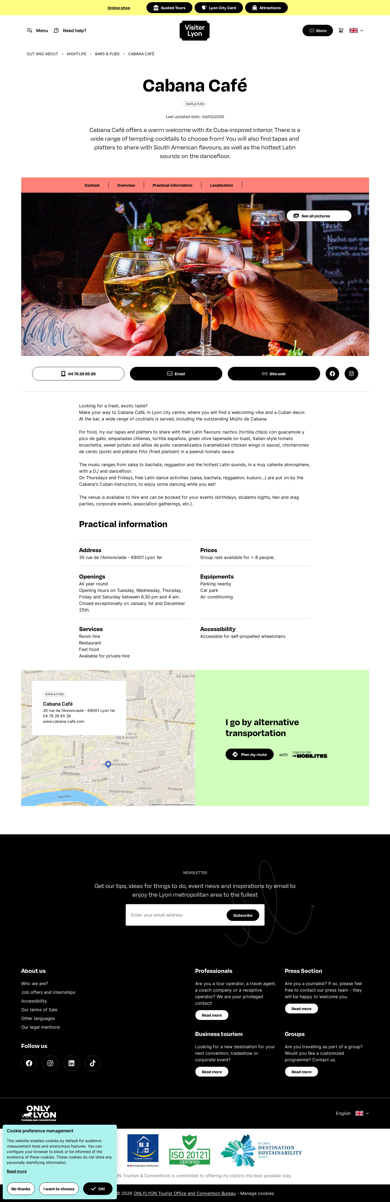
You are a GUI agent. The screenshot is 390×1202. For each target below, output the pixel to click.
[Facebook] (29, 1063)
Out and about (42, 53)
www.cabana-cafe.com (63, 721)
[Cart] (341, 30)
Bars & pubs (107, 53)
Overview (126, 185)
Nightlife (76, 53)
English (352, 1113)
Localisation (221, 185)
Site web (274, 373)
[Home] (195, 31)
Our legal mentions (40, 1027)
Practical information (172, 185)
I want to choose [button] (58, 1188)
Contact (92, 185)
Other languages (38, 1018)
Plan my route (249, 754)
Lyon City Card (218, 7)
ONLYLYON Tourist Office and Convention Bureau (185, 1193)
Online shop (119, 7)
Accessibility (34, 1001)
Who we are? (34, 983)
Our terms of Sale (39, 1009)
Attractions (266, 7)
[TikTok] (93, 1063)
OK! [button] (98, 1188)
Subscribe (242, 915)
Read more (212, 1015)
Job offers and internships (48, 992)
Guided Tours (169, 7)
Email (176, 373)
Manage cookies (257, 1193)
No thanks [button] (20, 1188)
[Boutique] (316, 30)
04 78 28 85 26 (78, 373)
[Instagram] (50, 1063)
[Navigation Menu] (37, 30)
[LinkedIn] (71, 1063)
